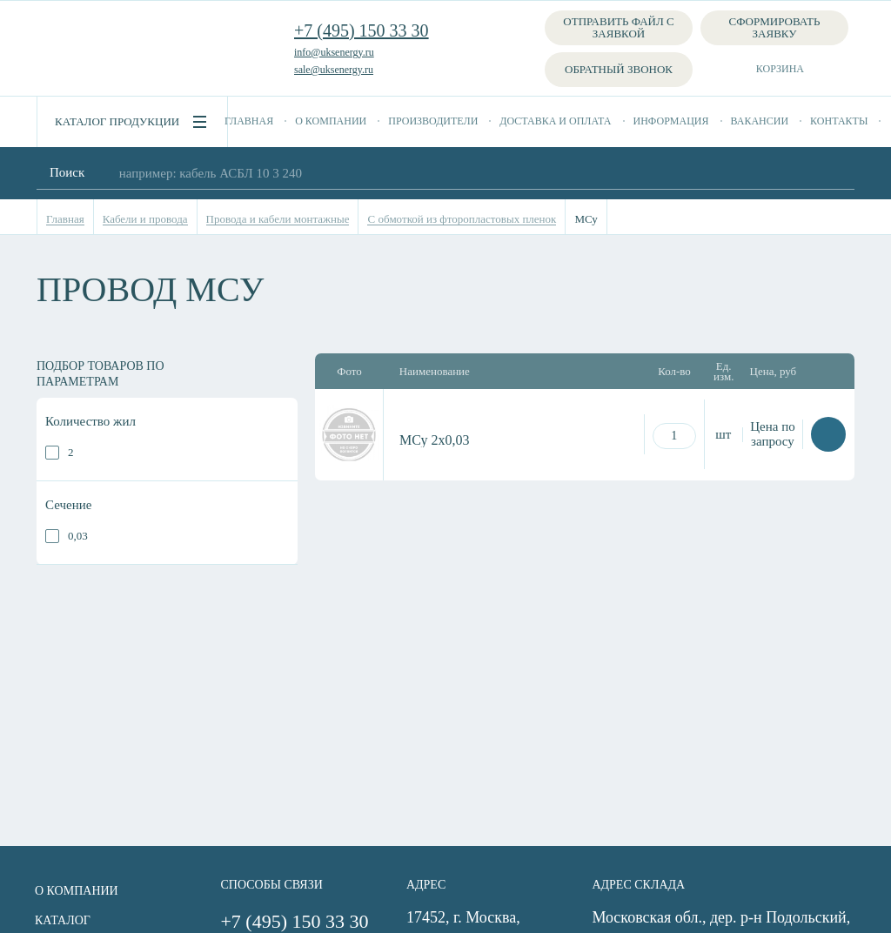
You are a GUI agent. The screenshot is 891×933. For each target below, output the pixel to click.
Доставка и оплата (555, 121)
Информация (671, 121)
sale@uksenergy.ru (333, 70)
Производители (433, 121)
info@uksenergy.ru (334, 52)
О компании (330, 121)
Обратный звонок (619, 69)
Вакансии (760, 121)
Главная (248, 121)
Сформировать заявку (775, 27)
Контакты (839, 121)
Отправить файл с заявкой (618, 27)
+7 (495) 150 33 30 (361, 30)
